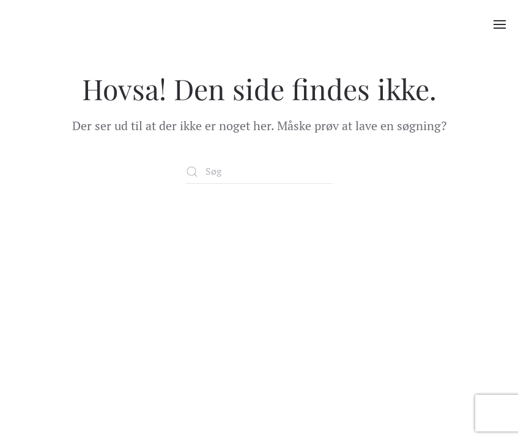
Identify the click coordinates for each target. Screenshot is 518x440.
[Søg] (259, 172)
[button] (500, 24)
